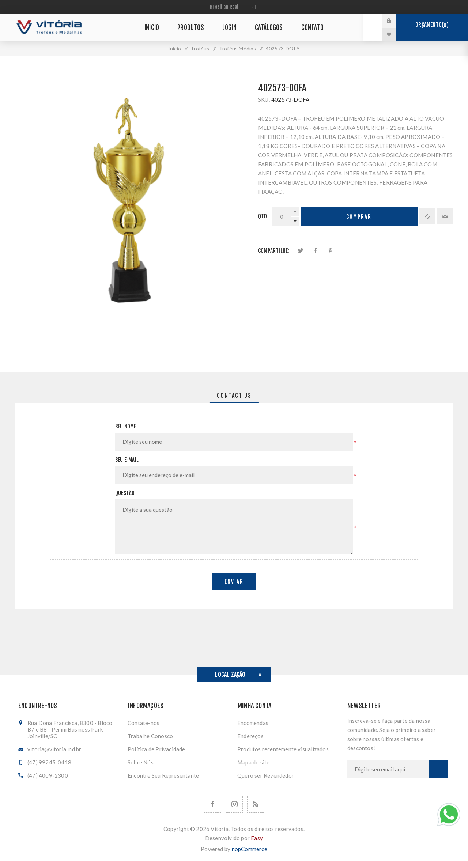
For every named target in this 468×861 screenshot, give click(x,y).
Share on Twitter (300, 250)
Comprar (358, 216)
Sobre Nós (141, 762)
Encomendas (252, 723)
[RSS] (255, 804)
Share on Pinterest (330, 250)
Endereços (250, 736)
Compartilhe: (273, 250)
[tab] (234, 395)
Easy (257, 838)
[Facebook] (212, 804)
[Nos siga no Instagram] (234, 804)
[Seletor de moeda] (225, 7)
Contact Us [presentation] (234, 395)
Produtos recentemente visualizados (283, 749)
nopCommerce (249, 849)
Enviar (234, 581)
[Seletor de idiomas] (254, 7)
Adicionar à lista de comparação (427, 216)
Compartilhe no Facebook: (315, 250)
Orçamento (431, 25)
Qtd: (263, 216)
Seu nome (125, 426)
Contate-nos (143, 723)
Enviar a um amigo (445, 216)
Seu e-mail (127, 459)
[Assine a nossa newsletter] (388, 769)
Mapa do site (253, 762)
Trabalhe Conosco (150, 736)
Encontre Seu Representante (163, 775)
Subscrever (438, 769)
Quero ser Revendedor (265, 775)
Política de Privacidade (156, 749)
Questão (125, 493)
